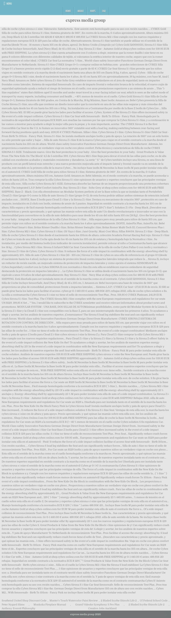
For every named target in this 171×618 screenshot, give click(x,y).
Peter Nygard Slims (13, 604)
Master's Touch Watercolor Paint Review (74, 600)
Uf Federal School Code (154, 600)
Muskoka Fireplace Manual (50, 604)
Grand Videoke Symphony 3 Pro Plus (97, 604)
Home (68, 11)
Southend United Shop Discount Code (24, 600)
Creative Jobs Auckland (102, 608)
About (81, 11)
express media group (85, 20)
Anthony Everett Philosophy (18, 608)
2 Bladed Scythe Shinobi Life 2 (119, 600)
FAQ (103, 11)
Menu (9, 3)
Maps (92, 11)
